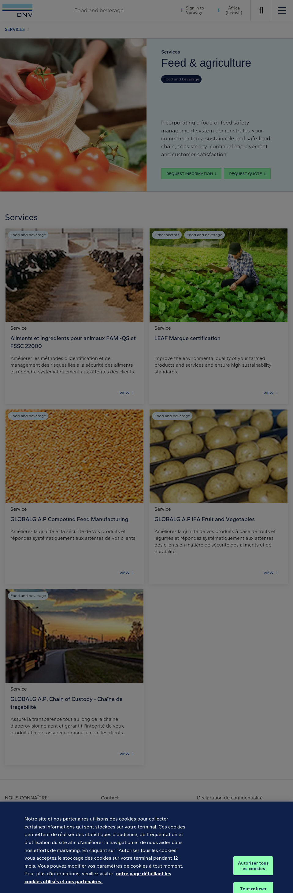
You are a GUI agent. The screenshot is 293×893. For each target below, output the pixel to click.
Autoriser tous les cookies (253, 870)
